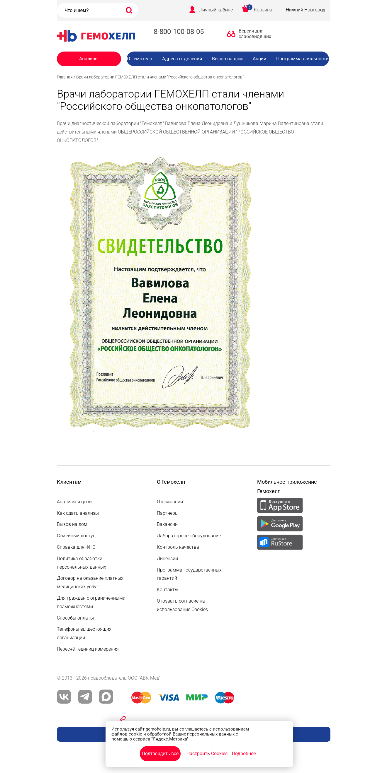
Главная (65, 77)
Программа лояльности (302, 58)
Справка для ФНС (76, 547)
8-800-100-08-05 (179, 32)
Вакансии (232, 70)
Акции (259, 58)
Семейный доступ (76, 535)
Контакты (167, 589)
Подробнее (244, 753)
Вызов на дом (227, 58)
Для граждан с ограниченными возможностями (91, 602)
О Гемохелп (139, 58)
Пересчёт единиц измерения (88, 649)
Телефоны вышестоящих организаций (84, 633)
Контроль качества (178, 547)
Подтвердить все (160, 753)
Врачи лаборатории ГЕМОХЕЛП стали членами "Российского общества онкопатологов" (160, 77)
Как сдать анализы (78, 513)
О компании (170, 501)
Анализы (89, 58)
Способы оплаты (75, 618)
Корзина (263, 10)
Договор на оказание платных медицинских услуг (90, 582)
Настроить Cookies (207, 753)
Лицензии (167, 558)
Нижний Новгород (305, 10)
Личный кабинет (217, 10)
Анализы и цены (74, 501)
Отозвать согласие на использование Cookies (182, 605)
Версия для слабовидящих (253, 33)
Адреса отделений (182, 58)
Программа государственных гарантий (189, 574)
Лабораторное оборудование (189, 535)
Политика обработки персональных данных (81, 563)
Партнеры (168, 513)
